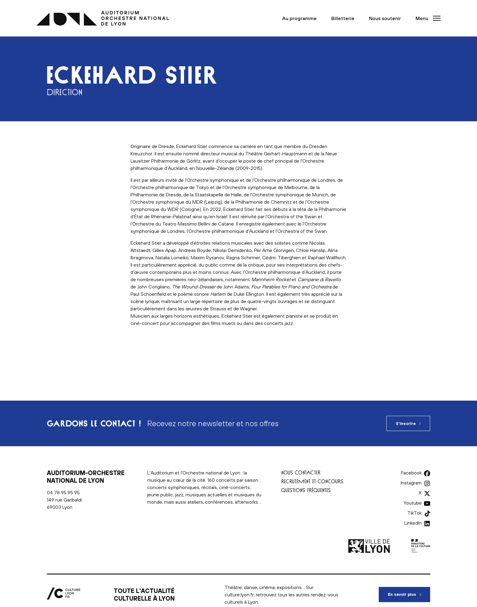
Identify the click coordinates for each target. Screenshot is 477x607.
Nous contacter (301, 472)
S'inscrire (406, 423)
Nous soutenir (385, 18)
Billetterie (342, 18)
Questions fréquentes (306, 490)
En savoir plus (409, 592)
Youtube (413, 502)
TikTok (414, 513)
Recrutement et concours (312, 481)
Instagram (411, 482)
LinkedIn (413, 523)
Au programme (299, 18)
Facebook (411, 472)
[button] (426, 18)
